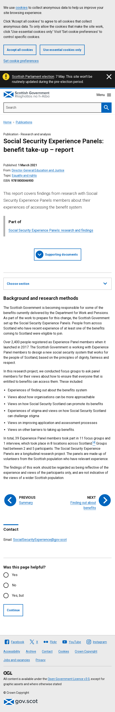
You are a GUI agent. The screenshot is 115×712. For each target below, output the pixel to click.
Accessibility (11, 651)
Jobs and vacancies (16, 660)
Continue (13, 610)
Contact (47, 651)
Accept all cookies (20, 50)
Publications (24, 122)
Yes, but (18, 595)
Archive (31, 651)
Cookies (63, 651)
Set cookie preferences (21, 61)
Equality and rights (24, 175)
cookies (22, 8)
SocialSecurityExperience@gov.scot (40, 540)
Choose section (57, 283)
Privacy (41, 660)
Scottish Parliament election (33, 77)
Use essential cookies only (62, 50)
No (14, 585)
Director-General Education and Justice (38, 170)
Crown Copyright (86, 651)
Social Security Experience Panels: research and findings (51, 230)
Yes (15, 575)
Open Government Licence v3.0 (69, 679)
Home (7, 122)
